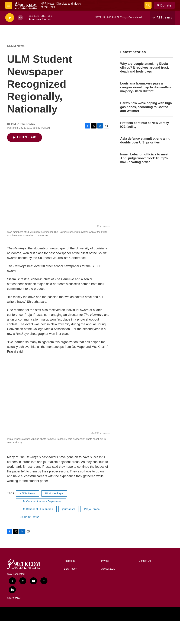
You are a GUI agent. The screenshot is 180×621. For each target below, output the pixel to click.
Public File (69, 561)
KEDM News (15, 46)
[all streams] (162, 18)
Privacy (105, 561)
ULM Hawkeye (54, 493)
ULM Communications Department (41, 501)
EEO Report (70, 568)
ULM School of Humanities (36, 509)
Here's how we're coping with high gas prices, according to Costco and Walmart (146, 107)
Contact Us (145, 561)
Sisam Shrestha (30, 517)
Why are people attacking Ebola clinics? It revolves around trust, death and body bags (144, 67)
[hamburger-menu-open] (8, 5)
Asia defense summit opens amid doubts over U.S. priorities (145, 140)
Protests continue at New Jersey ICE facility (144, 124)
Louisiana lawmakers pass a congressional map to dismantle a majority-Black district (145, 87)
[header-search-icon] (148, 5)
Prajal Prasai (92, 509)
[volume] (20, 18)
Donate (165, 5)
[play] (9, 18)
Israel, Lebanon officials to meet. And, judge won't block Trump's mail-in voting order (144, 158)
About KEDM (108, 568)
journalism (68, 509)
